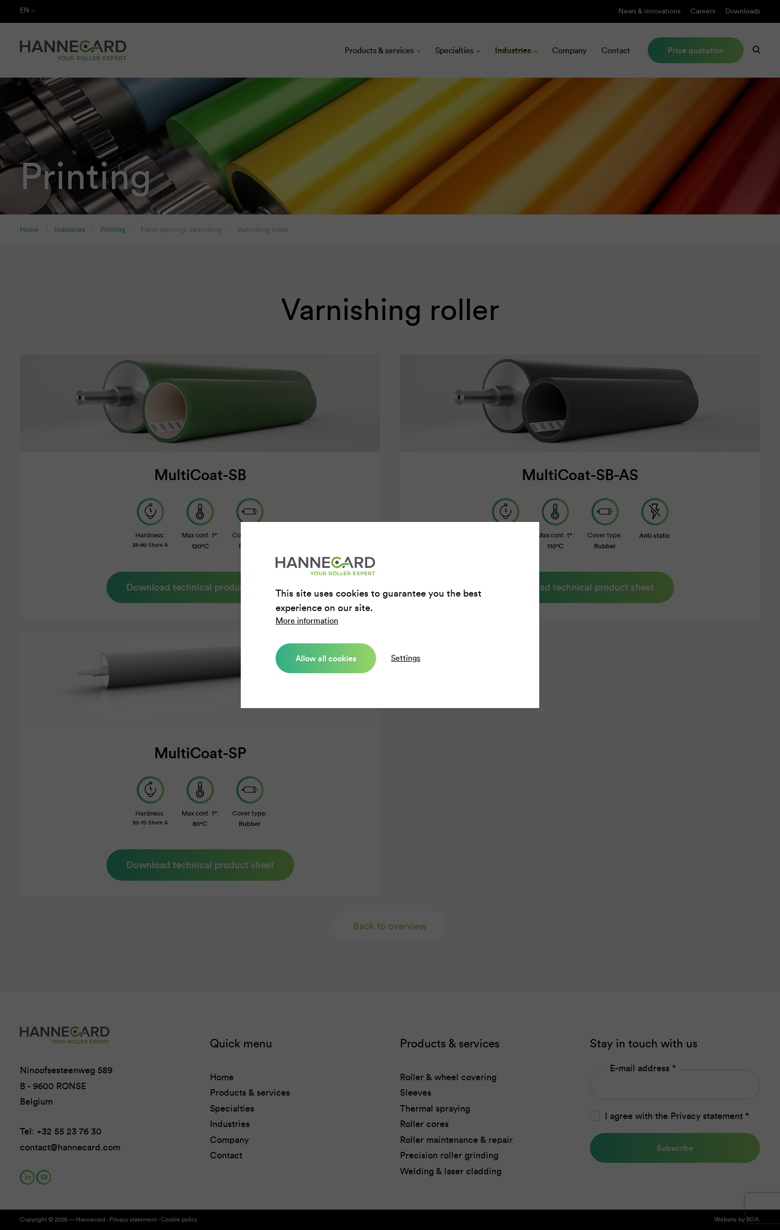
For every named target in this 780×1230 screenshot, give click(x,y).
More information (307, 620)
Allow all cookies (325, 658)
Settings (405, 658)
